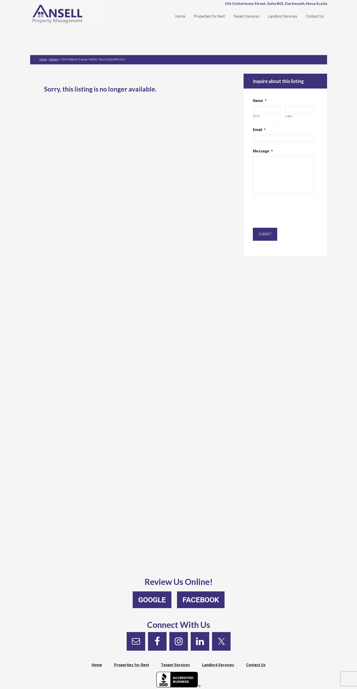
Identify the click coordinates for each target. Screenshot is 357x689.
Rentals (53, 59)
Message (263, 151)
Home (43, 59)
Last (288, 116)
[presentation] (288, 209)
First (256, 116)
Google (152, 599)
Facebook (201, 599)
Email (259, 130)
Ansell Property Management (69, 14)
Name (260, 101)
